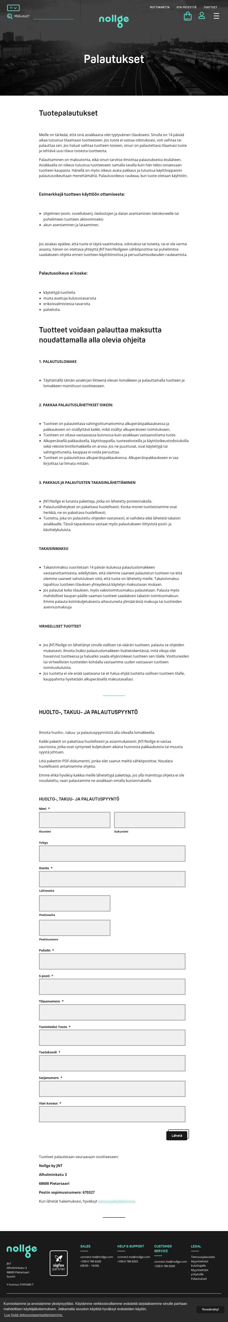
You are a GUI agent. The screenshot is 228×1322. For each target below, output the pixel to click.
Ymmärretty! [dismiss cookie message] (210, 1309)
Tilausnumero (51, 1001)
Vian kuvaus (50, 1103)
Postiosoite (47, 915)
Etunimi (45, 831)
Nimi (44, 809)
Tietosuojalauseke (203, 1257)
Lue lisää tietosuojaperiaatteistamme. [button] (33, 1315)
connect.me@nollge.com (96, 1257)
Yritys (43, 843)
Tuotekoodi (49, 1052)
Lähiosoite (46, 891)
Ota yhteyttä (186, 7)
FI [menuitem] (11, 7)
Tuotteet (210, 7)
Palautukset (199, 1279)
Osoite (46, 868)
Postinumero (48, 939)
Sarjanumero (50, 1078)
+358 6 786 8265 (127, 1261)
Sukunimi (121, 831)
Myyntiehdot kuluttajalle (199, 1263)
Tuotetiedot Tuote (55, 1027)
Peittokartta (159, 7)
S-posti (46, 976)
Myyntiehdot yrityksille (199, 1272)
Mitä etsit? (18, 16)
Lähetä (177, 1136)
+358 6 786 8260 (90, 1261)
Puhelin (46, 950)
